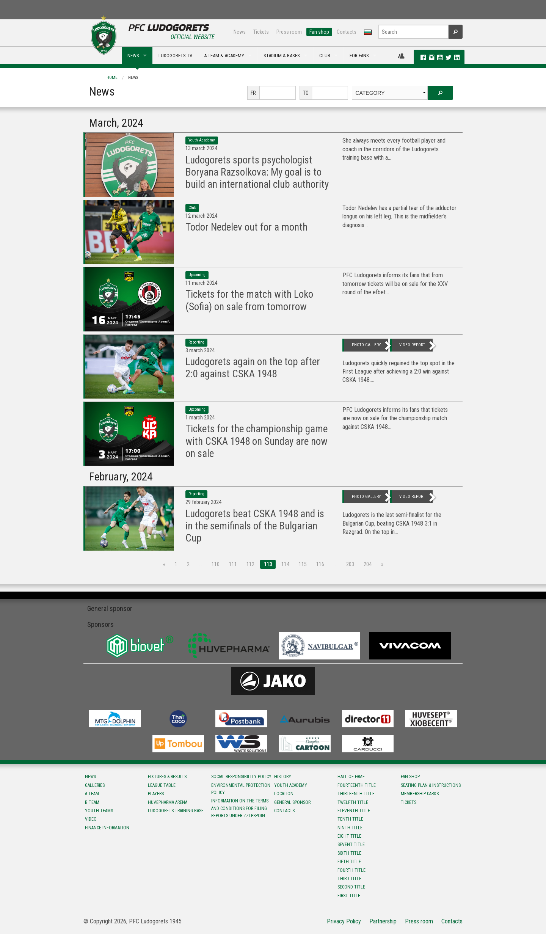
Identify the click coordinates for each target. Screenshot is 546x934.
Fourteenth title (356, 785)
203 (350, 564)
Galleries (95, 785)
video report (412, 344)
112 (250, 564)
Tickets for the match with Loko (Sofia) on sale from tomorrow (249, 300)
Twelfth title (352, 802)
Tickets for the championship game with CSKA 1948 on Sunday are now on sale (256, 441)
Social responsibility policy (241, 776)
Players (156, 793)
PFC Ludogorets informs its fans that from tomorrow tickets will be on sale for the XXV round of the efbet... (395, 284)
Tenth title (350, 819)
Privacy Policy (344, 921)
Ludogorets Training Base (176, 810)
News (240, 32)
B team (92, 802)
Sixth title (349, 853)
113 (268, 564)
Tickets (261, 32)
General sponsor (292, 802)
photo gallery (366, 344)
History (282, 776)
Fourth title (351, 870)
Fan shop (319, 32)
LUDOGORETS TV (175, 55)
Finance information (107, 827)
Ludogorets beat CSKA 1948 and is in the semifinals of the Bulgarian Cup (254, 526)
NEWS (133, 55)
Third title (349, 878)
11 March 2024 (201, 283)
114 (285, 564)
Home (112, 77)
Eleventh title (353, 810)
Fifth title (349, 861)
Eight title (349, 836)
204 (368, 564)
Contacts (346, 32)
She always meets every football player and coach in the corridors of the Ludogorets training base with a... (394, 149)
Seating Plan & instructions (431, 785)
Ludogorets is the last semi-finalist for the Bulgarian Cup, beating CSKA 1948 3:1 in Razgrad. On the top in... (391, 523)
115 (303, 564)
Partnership (383, 921)
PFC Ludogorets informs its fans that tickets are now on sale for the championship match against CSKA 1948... (395, 418)
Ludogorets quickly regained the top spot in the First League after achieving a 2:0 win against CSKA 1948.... (398, 371)
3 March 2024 (200, 350)
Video (91, 819)
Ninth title (349, 827)
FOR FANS (359, 55)
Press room (289, 32)
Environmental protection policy (240, 789)
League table (162, 785)
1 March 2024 (200, 417)
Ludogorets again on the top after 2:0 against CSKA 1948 (252, 368)
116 (320, 564)
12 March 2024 (201, 216)
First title (348, 895)
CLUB (324, 55)
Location (283, 793)
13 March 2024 (201, 148)
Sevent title (351, 844)
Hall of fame (351, 776)
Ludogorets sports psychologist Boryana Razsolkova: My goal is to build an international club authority (257, 172)
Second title (351, 887)
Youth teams (99, 810)
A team (92, 793)
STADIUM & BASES (282, 55)
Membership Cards (420, 793)
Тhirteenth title (356, 793)
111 (233, 564)
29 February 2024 (203, 502)
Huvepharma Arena (167, 802)
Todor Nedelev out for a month (246, 227)
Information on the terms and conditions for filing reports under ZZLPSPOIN (239, 808)
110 (216, 564)
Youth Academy (290, 785)
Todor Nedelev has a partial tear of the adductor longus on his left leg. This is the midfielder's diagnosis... (399, 216)
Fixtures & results (167, 776)
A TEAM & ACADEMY (224, 55)
